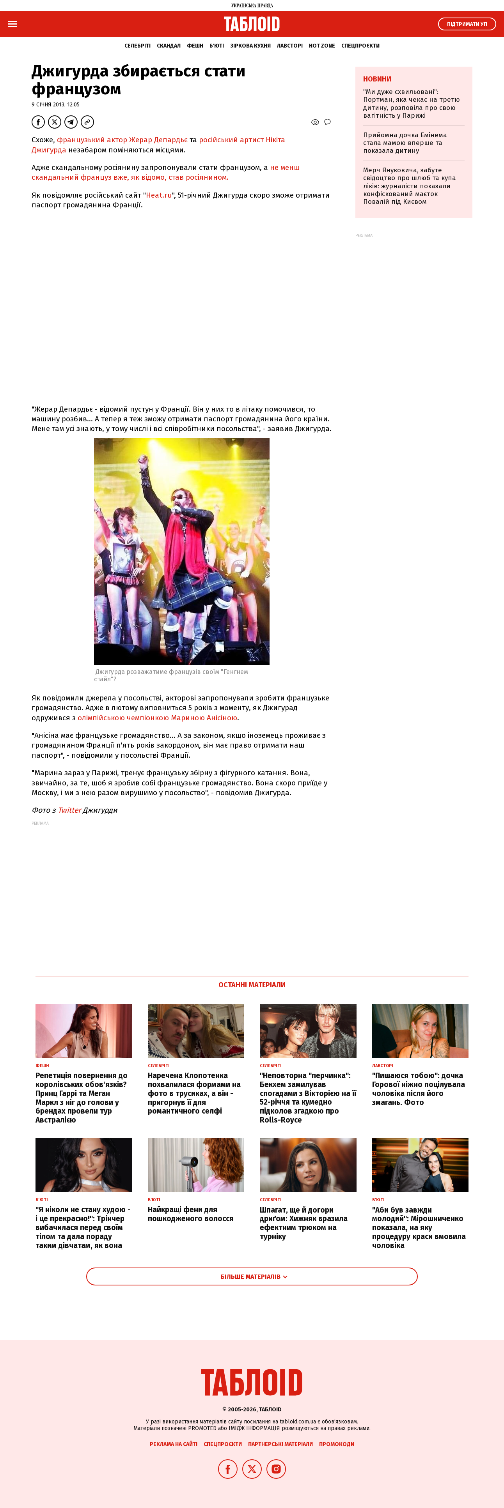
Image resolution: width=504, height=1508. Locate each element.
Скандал (169, 45)
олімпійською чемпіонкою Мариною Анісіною (157, 717)
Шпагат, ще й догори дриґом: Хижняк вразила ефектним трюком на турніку (304, 1223)
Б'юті (216, 45)
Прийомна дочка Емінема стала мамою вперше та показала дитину (405, 143)
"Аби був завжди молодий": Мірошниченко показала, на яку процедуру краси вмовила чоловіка (419, 1228)
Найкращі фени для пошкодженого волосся (191, 1214)
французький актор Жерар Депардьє (122, 139)
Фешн (195, 45)
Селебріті (137, 45)
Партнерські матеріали (280, 1444)
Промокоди (336, 1444)
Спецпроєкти (360, 45)
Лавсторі (290, 45)
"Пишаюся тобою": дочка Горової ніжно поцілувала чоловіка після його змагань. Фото (418, 1089)
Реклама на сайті (173, 1444)
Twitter (69, 810)
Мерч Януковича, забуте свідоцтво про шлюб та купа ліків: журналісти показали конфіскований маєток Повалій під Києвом (409, 186)
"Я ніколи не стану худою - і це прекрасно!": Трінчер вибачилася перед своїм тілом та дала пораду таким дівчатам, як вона (83, 1227)
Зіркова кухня (250, 45)
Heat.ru (159, 195)
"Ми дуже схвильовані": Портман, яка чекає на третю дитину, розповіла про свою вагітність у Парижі (411, 104)
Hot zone (322, 45)
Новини (377, 79)
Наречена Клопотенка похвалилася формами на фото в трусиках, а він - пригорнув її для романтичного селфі (194, 1093)
